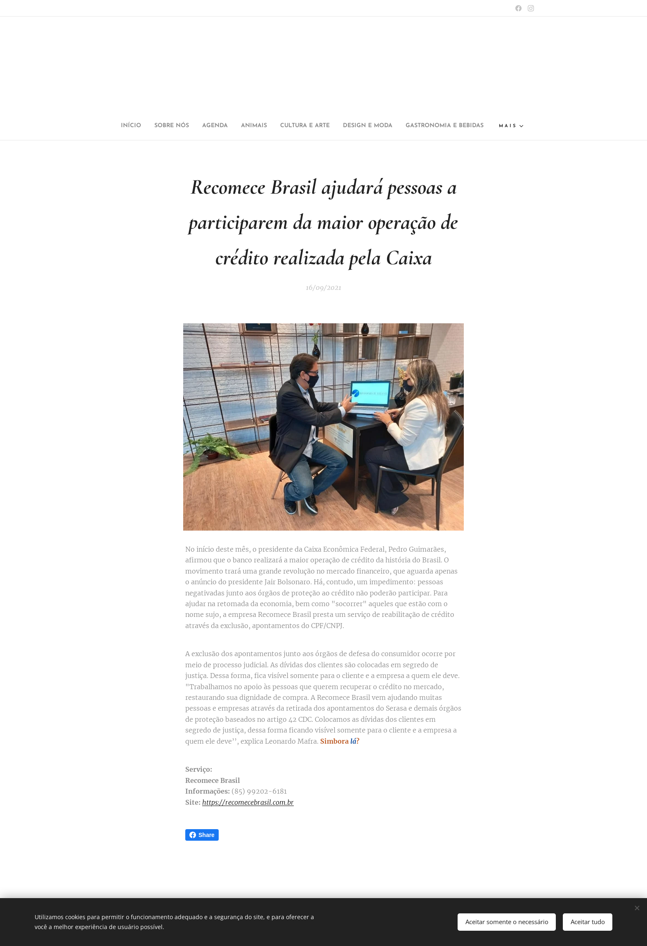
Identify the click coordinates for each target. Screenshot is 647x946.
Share (202, 835)
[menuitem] (161, 126)
